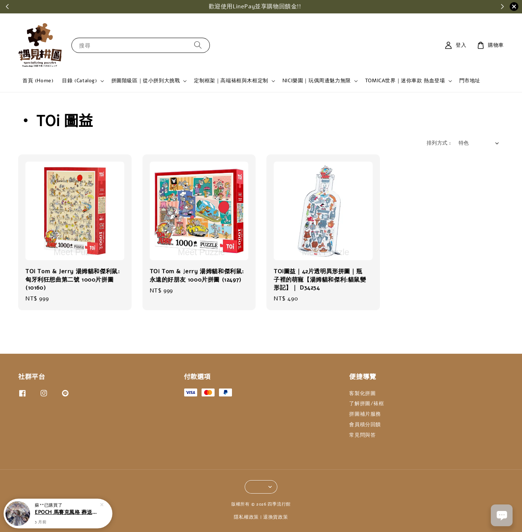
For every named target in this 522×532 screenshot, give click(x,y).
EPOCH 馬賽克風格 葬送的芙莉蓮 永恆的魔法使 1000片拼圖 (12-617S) (67, 513)
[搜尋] (198, 45)
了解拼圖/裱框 (366, 403)
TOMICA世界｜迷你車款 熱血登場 (405, 81)
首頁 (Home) (37, 80)
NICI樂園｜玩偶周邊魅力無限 (316, 81)
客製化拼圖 (362, 393)
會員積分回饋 (365, 424)
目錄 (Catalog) (79, 81)
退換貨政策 (275, 517)
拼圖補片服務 (365, 414)
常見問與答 (362, 435)
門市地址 (469, 80)
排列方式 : (439, 143)
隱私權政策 (246, 517)
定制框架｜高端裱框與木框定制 (231, 81)
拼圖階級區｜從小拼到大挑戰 (145, 81)
